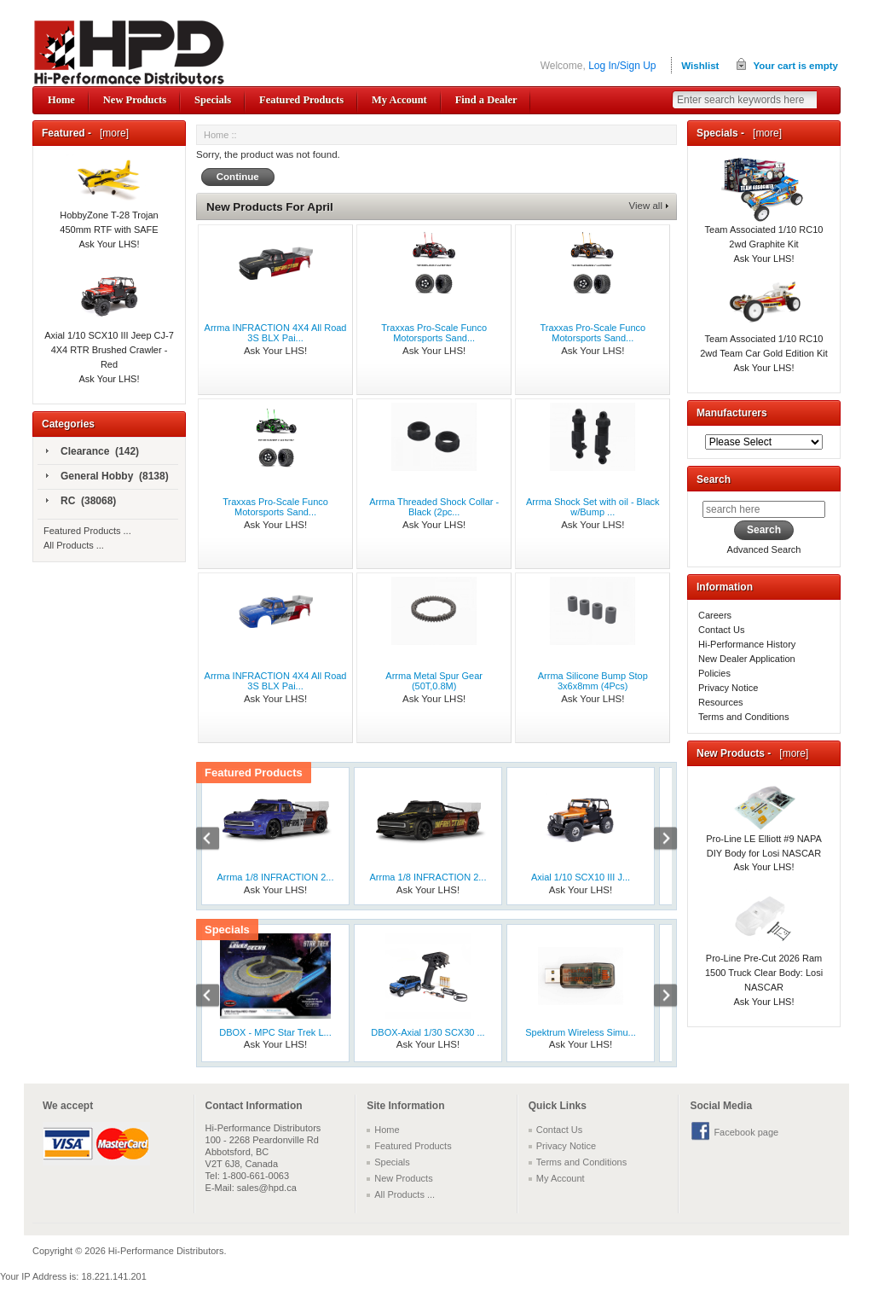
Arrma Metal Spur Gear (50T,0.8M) (434, 681)
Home (61, 100)
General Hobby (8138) (107, 477)
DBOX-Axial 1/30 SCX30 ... (427, 1032)
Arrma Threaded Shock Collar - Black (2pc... (434, 507)
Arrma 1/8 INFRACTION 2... (275, 877)
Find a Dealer (486, 100)
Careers (714, 615)
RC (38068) (81, 501)
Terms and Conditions (743, 717)
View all (645, 205)
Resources (720, 702)
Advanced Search (764, 549)
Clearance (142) (92, 452)
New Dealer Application (746, 659)
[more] (111, 133)
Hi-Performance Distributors (166, 1251)
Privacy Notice (728, 688)
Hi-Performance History (746, 644)
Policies (714, 673)
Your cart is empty (795, 66)
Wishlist (700, 66)
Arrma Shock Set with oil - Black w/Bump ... (593, 507)
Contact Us (721, 630)
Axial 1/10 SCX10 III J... (580, 877)
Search (714, 479)
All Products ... (73, 545)
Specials (212, 100)
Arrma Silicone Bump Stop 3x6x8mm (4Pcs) (593, 681)
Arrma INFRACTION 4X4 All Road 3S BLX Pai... (276, 332)
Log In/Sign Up (622, 66)
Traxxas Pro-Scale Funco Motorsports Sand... (434, 332)
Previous (216, 840)
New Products (134, 100)
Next (656, 840)
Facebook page (746, 1132)
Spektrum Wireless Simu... (580, 1032)
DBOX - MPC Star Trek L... (275, 1032)
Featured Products (301, 100)
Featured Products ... (87, 531)
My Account (399, 100)
